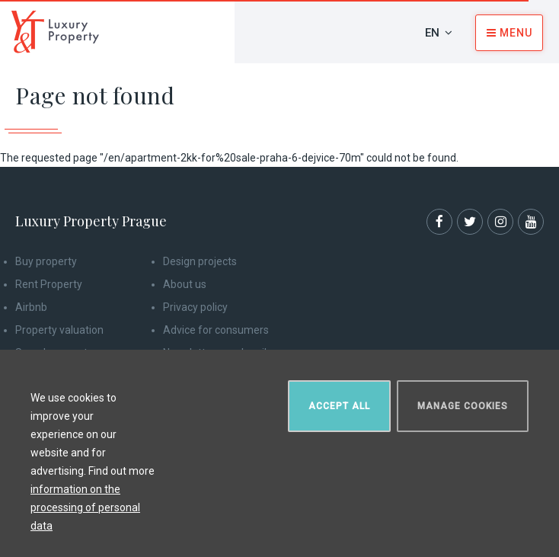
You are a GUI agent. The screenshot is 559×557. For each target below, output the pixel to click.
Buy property (46, 261)
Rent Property (48, 284)
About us (184, 284)
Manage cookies (462, 406)
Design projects (200, 261)
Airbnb (31, 307)
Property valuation (59, 330)
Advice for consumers (216, 330)
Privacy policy (195, 307)
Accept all (339, 406)
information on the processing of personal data (85, 507)
